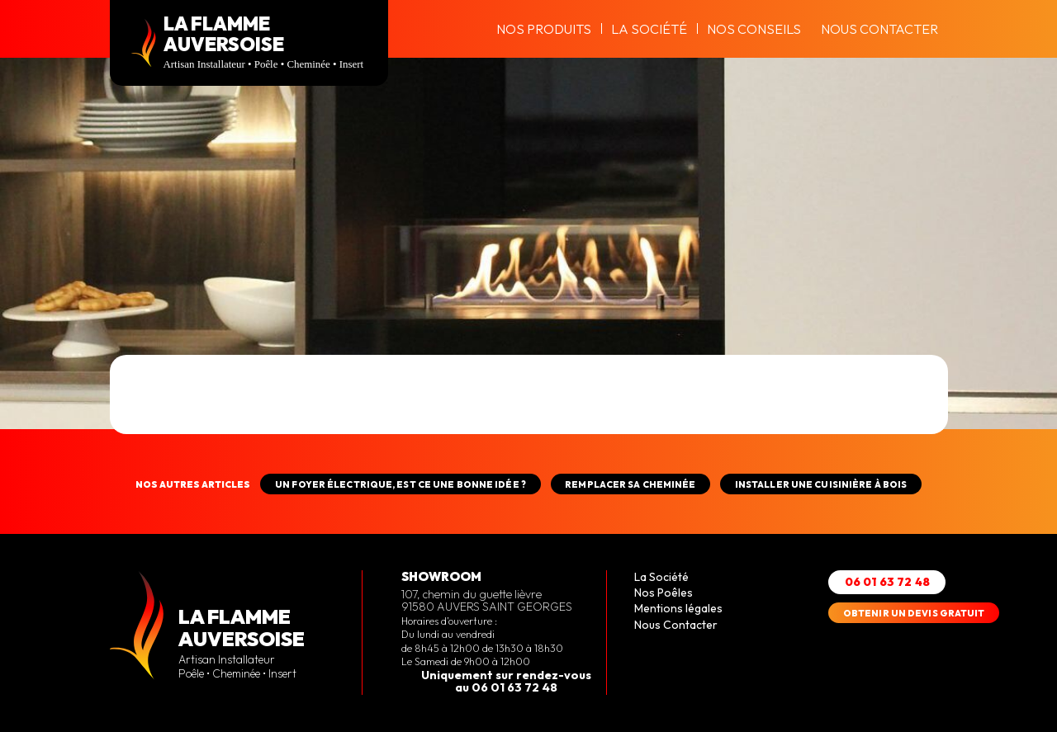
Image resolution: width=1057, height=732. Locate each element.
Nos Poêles (663, 592)
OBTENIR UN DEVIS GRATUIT (914, 613)
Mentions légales (678, 608)
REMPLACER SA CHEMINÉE (630, 484)
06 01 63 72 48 (887, 581)
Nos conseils (754, 29)
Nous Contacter (879, 29)
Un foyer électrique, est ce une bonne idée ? (400, 484)
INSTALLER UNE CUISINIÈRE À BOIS (821, 484)
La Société (649, 29)
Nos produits (543, 29)
